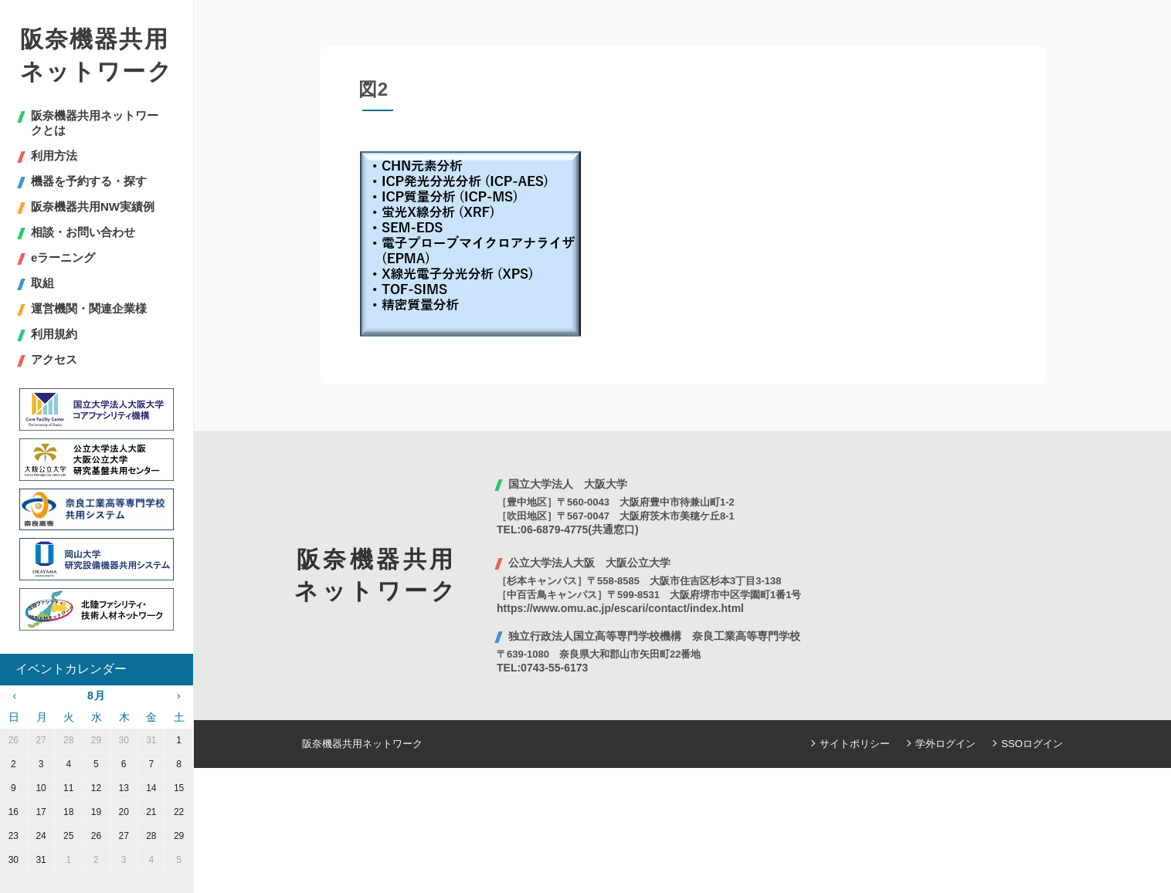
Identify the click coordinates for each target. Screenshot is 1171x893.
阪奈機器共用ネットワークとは (94, 123)
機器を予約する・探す (89, 181)
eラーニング (63, 257)
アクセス (54, 359)
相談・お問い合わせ (83, 231)
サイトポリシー (855, 743)
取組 (42, 282)
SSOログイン (1032, 743)
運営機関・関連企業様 (89, 308)
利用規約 (54, 333)
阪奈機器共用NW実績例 (92, 206)
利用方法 (54, 155)
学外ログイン (946, 743)
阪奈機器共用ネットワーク (96, 55)
